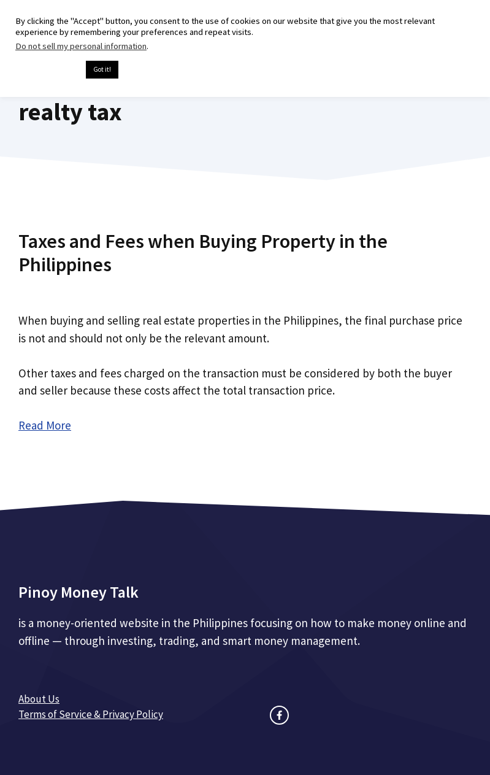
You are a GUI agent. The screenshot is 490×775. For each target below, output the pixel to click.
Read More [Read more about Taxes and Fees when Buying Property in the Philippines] (44, 425)
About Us (38, 699)
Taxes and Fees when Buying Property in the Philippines (203, 253)
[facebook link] (279, 715)
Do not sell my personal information (81, 46)
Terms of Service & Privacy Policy (90, 714)
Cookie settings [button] (47, 69)
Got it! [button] (102, 69)
